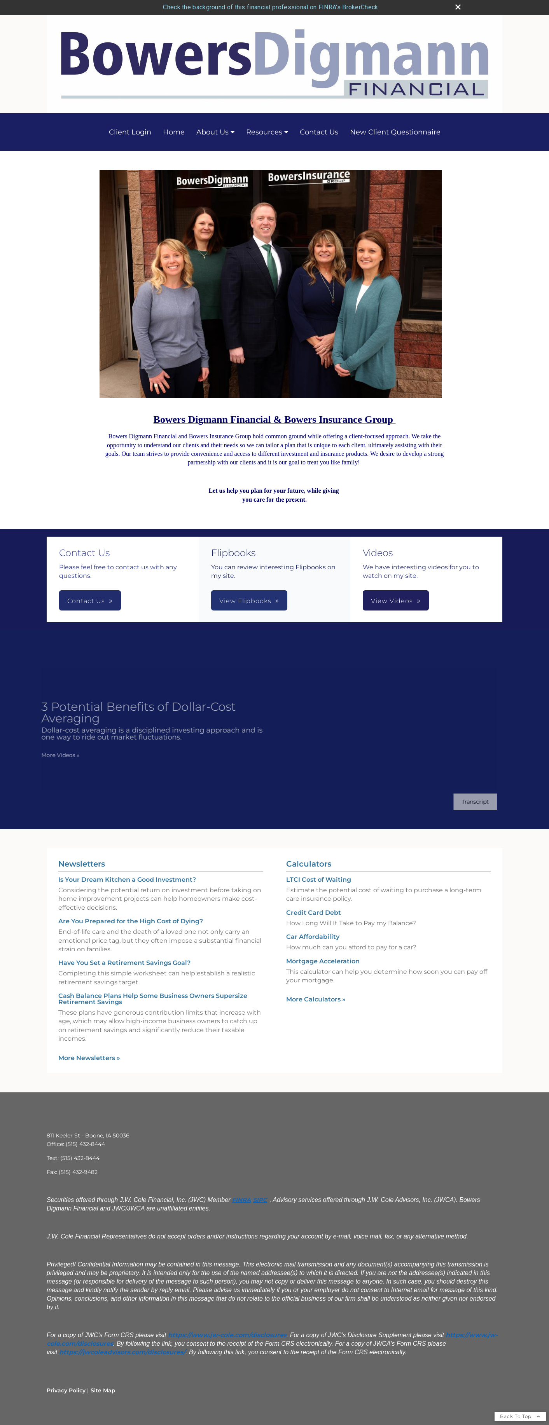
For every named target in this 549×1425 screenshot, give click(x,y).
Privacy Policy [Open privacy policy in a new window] (66, 1390)
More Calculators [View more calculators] (316, 999)
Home (174, 132)
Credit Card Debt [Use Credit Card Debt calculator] (313, 912)
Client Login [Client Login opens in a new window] (130, 132)
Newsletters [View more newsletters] (81, 864)
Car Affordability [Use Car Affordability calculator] (312, 936)
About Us (212, 132)
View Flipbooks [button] (245, 601)
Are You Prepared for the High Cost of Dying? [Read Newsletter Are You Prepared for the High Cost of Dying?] (130, 921)
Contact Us (319, 132)
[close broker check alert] (458, 7)
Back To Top (520, 1416)
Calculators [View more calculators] (308, 864)
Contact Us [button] (86, 601)
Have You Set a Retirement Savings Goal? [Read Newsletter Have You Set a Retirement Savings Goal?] (124, 962)
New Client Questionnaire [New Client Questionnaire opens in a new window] (395, 132)
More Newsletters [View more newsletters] (89, 1058)
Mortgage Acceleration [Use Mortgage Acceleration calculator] (323, 961)
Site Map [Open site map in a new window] (103, 1390)
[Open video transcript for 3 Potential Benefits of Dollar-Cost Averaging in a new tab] (467, 802)
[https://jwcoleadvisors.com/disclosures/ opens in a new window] (122, 1352)
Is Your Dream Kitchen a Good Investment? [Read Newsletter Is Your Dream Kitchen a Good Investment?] (127, 879)
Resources (264, 132)
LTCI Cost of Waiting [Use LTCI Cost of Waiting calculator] (318, 879)
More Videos (52, 755)
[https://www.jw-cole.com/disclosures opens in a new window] (227, 1335)
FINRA (241, 1200)
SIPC (260, 1200)
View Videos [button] (392, 601)
